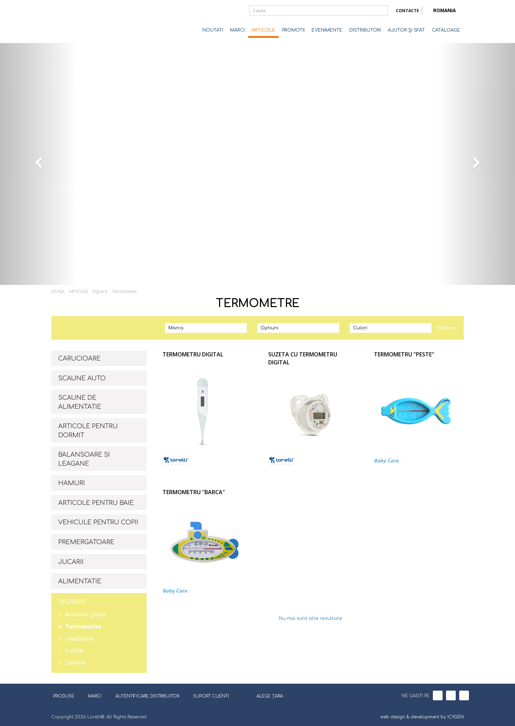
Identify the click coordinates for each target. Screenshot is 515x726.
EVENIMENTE (327, 30)
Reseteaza (448, 328)
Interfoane (79, 638)
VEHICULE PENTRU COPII (98, 522)
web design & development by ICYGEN (422, 717)
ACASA (57, 291)
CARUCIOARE (79, 358)
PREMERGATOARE (86, 542)
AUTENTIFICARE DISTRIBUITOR (147, 696)
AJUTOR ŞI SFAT (406, 30)
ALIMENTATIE (79, 581)
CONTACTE (407, 11)
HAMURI (71, 483)
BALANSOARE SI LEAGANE (84, 459)
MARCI (237, 30)
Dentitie (75, 662)
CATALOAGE (446, 30)
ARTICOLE (263, 30)
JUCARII (71, 561)
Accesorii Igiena (85, 614)
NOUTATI (212, 30)
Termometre (124, 291)
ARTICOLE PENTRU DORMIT (88, 431)
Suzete (74, 650)
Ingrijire (100, 291)
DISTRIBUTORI (365, 30)
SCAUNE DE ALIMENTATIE (79, 402)
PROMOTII (293, 30)
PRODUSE (66, 696)
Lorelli (79, 21)
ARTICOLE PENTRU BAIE (96, 502)
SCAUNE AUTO (82, 378)
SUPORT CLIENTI (211, 696)
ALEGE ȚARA (265, 695)
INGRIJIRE (72, 601)
